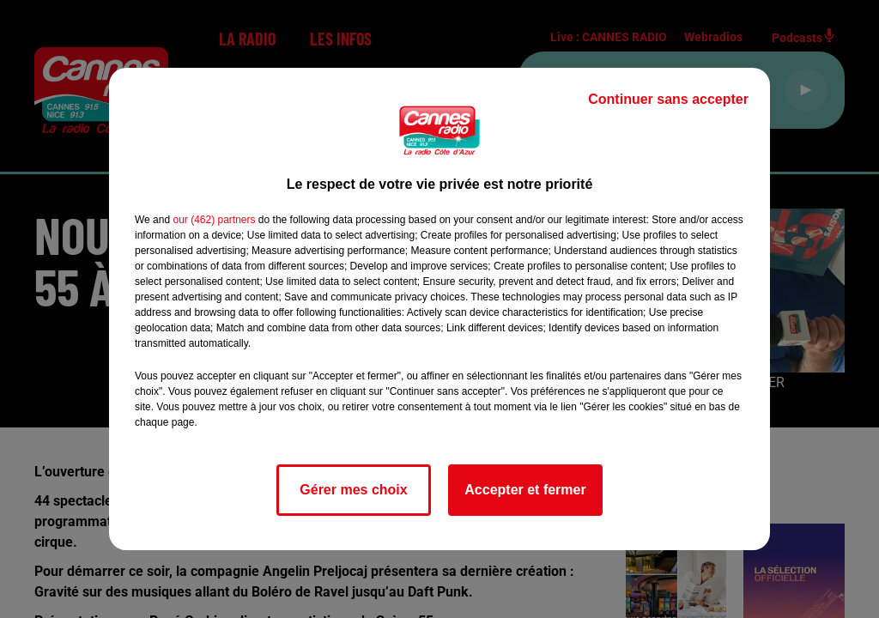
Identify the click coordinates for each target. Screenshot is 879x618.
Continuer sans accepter (668, 99)
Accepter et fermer (524, 489)
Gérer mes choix (353, 489)
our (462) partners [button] (214, 220)
